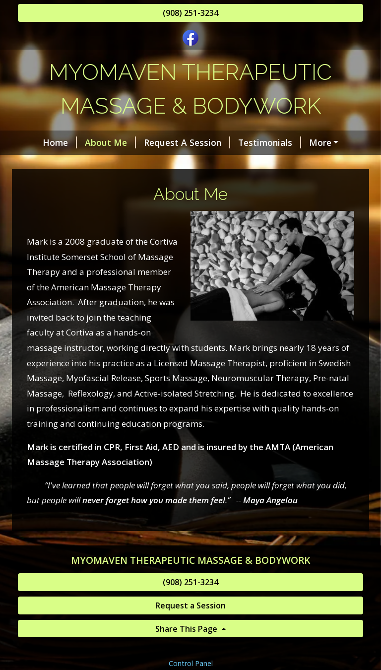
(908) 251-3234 (190, 12)
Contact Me (321, 142)
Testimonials (252, 142)
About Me (93, 142)
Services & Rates (222, 163)
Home (43, 142)
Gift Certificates (64, 163)
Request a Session (190, 626)
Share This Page (187, 649)
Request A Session (170, 142)
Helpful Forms (145, 163)
